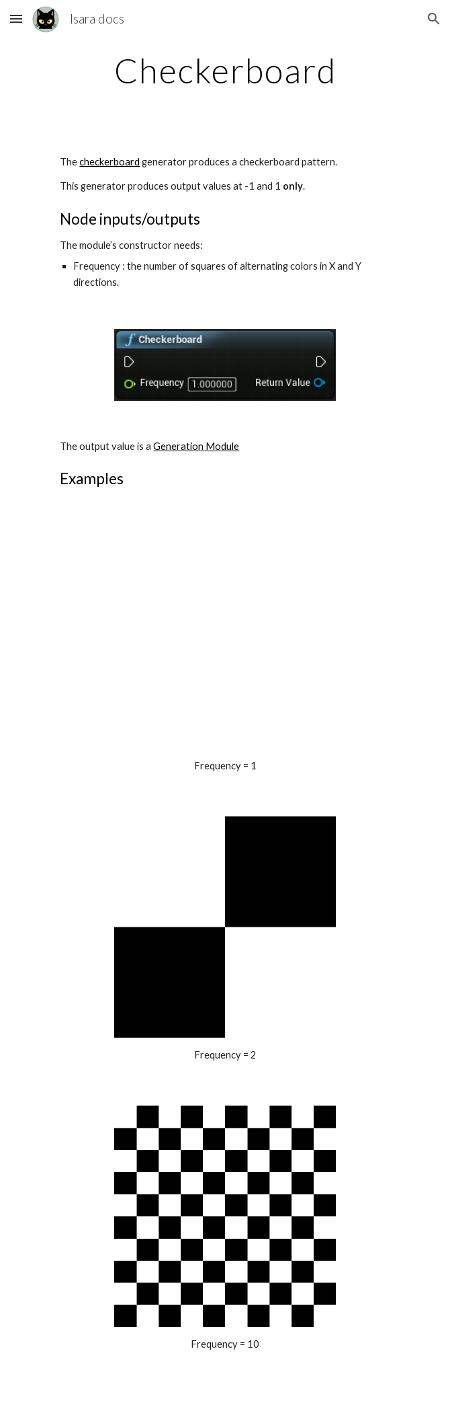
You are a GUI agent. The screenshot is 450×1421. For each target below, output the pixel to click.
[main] (224, 70)
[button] (16, 18)
